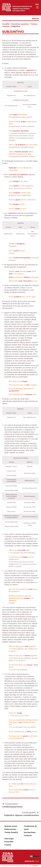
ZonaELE (5, 24)
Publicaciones (10, 829)
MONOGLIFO (29, 861)
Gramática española (19, 24)
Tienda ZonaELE (11, 832)
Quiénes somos (10, 826)
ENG (37, 4)
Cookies (7, 845)
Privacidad (8, 842)
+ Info (29, 865)
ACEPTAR (35, 865)
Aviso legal (9, 839)
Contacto (28, 835)
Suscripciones (30, 832)
